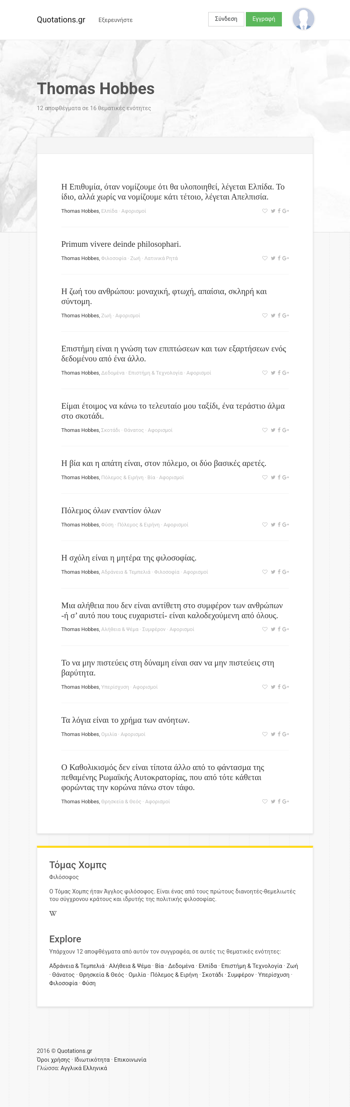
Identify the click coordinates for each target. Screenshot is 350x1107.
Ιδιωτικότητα (92, 1060)
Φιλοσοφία (114, 258)
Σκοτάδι (110, 430)
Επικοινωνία (130, 1060)
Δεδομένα (113, 373)
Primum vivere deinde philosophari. (121, 243)
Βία (151, 477)
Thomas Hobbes (80, 211)
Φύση (107, 525)
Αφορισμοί (133, 211)
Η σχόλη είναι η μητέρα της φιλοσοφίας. (129, 557)
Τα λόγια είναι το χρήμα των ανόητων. (125, 719)
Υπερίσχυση (115, 687)
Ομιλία (109, 734)
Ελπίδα (109, 211)
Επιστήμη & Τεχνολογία (156, 373)
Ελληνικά (95, 1068)
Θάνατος (134, 430)
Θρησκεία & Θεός (121, 801)
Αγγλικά (70, 1068)
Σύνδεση (226, 19)
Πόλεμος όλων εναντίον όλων (111, 510)
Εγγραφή (264, 19)
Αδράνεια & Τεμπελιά (126, 572)
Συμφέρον (153, 629)
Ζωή (135, 258)
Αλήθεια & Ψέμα (120, 629)
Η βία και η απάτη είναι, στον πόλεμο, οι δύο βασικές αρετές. (163, 463)
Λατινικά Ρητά (160, 258)
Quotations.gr (61, 19)
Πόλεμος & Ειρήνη (122, 477)
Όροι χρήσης (53, 1060)
